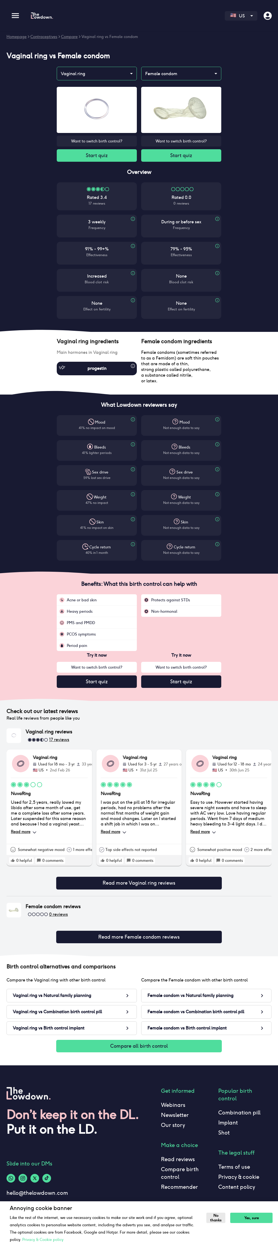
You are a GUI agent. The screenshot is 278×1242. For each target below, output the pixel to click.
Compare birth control (180, 1175)
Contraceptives (43, 36)
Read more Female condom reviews (139, 938)
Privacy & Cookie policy (43, 1239)
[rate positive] (12, 861)
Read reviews (178, 1161)
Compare (69, 36)
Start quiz (97, 155)
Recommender (179, 1189)
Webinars (173, 1107)
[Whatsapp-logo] (11, 1180)
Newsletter (175, 1117)
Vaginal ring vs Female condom (109, 36)
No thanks (216, 1217)
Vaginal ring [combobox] (73, 74)
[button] (97, 342)
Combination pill (239, 1114)
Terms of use (234, 1169)
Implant (228, 1124)
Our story (173, 1127)
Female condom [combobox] (161, 74)
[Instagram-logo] (22, 1180)
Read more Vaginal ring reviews (139, 884)
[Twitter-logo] (34, 1180)
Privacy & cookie (238, 1179)
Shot (224, 1134)
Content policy (236, 1189)
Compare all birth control (139, 1047)
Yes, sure (252, 1218)
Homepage (17, 36)
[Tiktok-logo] (46, 1180)
